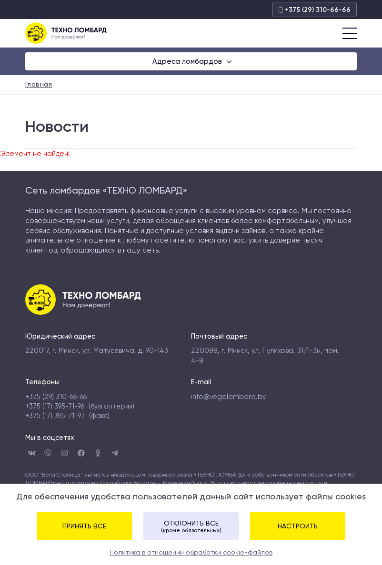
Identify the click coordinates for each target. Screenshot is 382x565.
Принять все (84, 526)
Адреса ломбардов (188, 61)
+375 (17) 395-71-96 (54, 406)
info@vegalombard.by (228, 396)
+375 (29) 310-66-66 (315, 10)
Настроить (298, 526)
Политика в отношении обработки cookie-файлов (191, 552)
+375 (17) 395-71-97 (55, 415)
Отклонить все (191, 526)
